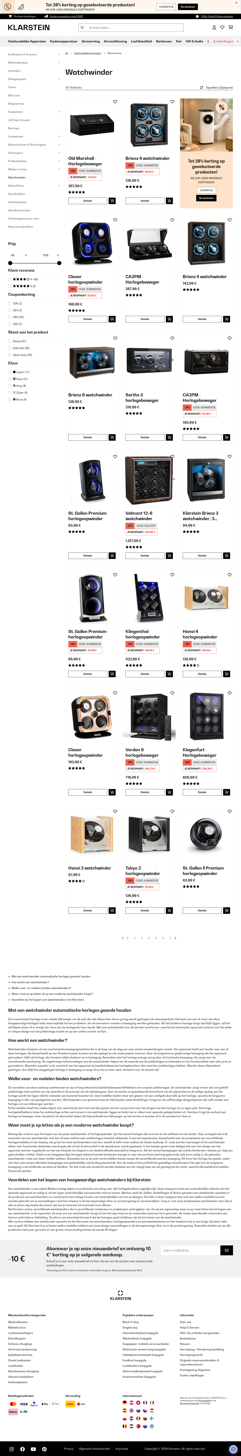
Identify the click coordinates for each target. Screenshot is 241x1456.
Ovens (12, 87)
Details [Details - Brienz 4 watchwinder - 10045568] (202, 319)
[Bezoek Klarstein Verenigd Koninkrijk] (131, 1410)
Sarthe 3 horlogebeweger (142, 397)
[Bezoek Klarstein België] (125, 1426)
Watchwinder (17, 177)
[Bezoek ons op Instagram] (11, 1449)
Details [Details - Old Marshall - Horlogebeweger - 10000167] (87, 200)
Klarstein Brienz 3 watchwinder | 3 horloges (200, 516)
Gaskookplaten (18, 1382)
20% (17, 303)
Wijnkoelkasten (18, 62)
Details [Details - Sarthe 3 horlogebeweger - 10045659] (145, 437)
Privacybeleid (204, 1400)
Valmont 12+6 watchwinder (139, 516)
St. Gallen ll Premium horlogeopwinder (203, 870)
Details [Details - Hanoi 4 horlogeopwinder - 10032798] (202, 673)
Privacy (69, 1448)
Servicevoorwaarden (189, 1403)
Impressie (122, 1448)
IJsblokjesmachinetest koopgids (143, 1355)
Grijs (19, 385)
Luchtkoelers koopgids (137, 1365)
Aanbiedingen (223, 41)
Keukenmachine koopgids (139, 1376)
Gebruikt (21, 348)
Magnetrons (16, 103)
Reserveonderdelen (20, 226)
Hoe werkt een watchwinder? (30, 982)
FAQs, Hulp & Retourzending (217, 16)
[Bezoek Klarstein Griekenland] (152, 1426)
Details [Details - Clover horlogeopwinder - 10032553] (87, 319)
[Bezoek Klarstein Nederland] (131, 1426)
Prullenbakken (17, 161)
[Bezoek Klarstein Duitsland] (125, 1403)
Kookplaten (15, 111)
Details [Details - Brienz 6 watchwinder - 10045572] (87, 437)
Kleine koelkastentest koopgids (142, 1371)
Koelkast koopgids (134, 1360)
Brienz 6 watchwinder (90, 394)
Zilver (20, 392)
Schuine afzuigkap (20, 1344)
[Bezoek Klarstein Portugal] (138, 1426)
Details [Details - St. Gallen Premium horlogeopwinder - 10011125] (87, 673)
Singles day (130, 1327)
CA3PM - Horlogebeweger (142, 279)
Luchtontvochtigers (20, 1333)
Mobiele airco (17, 1327)
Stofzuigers (15, 153)
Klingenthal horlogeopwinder (143, 634)
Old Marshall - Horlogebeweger (85, 161)
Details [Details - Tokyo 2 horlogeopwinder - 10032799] (145, 910)
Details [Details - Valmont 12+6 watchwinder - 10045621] (145, 555)
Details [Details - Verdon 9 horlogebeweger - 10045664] (145, 792)
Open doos (22, 354)
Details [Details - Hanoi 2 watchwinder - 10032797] (87, 910)
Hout (20, 378)
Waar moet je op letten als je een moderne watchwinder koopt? (52, 994)
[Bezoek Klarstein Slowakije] (138, 1410)
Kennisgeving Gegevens (195, 1370)
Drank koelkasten (19, 1360)
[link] (92, 124)
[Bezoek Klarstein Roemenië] (138, 1418)
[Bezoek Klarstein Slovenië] (145, 1426)
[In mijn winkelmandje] (112, 201)
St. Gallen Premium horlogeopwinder (87, 516)
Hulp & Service (189, 1327)
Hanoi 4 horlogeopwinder (200, 634)
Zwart (21, 372)
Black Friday (131, 1322)
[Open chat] (233, 1449)
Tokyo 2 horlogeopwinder (143, 870)
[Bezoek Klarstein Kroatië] (131, 1418)
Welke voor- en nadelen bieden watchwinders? (41, 988)
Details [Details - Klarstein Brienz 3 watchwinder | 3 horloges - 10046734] (202, 555)
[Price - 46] (18, 255)
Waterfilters (16, 185)
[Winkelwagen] (230, 27)
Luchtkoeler (15, 1365)
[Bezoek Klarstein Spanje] (125, 1410)
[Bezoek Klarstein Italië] (152, 1403)
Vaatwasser (16, 136)
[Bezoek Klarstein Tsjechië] (145, 1410)
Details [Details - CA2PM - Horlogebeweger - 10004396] (202, 437)
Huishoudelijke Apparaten (87, 53)
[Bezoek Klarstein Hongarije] (152, 1410)
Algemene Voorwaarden (94, 1448)
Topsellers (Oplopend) (216, 87)
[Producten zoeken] (131, 27)
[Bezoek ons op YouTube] (33, 1449)
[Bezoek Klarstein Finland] (152, 1418)
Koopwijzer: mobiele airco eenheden (146, 1344)
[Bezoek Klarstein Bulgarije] (145, 1418)
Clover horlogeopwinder (85, 279)
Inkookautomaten (19, 210)
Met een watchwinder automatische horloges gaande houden (51, 976)
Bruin (20, 399)
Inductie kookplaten (20, 1376)
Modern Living (17, 169)
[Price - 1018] (50, 255)
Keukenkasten (17, 202)
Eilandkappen (17, 1338)
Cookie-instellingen (192, 1375)
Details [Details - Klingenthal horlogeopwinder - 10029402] (145, 673)
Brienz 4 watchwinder (148, 158)
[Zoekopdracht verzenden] (82, 27)
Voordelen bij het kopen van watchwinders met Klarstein (48, 999)
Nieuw (19, 341)
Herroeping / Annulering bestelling (202, 1349)
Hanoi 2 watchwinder (89, 868)
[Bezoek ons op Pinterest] (44, 1449)
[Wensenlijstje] (222, 27)
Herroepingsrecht (191, 1355)
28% (18, 317)
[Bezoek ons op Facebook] (22, 1449)
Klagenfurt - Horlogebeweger (200, 752)
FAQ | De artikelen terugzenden (200, 1333)
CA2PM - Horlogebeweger (200, 397)
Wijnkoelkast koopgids (137, 1338)
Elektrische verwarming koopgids (144, 1349)
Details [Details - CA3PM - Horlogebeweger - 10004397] (145, 319)
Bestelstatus (188, 1338)
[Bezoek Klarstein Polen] (125, 1418)
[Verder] (237, 41)
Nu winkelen (188, 6)
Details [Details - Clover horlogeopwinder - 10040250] (87, 792)
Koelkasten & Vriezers (22, 54)
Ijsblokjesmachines (20, 1355)
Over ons (185, 1322)
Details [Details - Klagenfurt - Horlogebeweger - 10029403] (202, 792)
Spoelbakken (16, 194)
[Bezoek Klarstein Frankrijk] (145, 1403)
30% (17, 323)
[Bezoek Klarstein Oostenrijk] (131, 1403)
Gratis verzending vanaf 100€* (67, 16)
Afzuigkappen (17, 79)
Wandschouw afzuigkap (23, 1371)
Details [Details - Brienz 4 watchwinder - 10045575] (145, 200)
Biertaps (13, 128)
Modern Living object (61, 1188)
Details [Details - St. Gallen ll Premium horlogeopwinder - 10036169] (202, 910)
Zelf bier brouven (19, 120)
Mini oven (14, 95)
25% (17, 310)
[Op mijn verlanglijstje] (115, 102)
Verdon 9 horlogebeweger (142, 752)
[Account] (214, 27)
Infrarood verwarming (22, 1349)
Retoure (185, 1344)
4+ (25, 279)
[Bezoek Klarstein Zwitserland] (138, 1403)
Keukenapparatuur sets (23, 218)
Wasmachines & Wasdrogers (27, 144)
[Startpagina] (69, 53)
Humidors (14, 70)
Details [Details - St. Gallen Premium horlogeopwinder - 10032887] (87, 555)
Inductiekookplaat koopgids (140, 1333)
